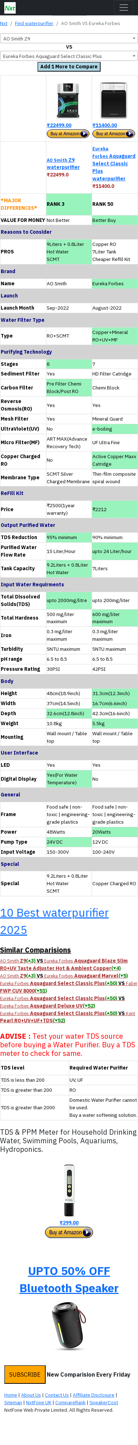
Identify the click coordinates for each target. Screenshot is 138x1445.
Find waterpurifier (34, 23)
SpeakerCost (104, 1402)
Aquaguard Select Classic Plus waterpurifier (114, 164)
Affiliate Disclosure (93, 1395)
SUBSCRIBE (25, 1374)
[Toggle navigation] (124, 7)
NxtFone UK (38, 1402)
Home (10, 1395)
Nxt (3, 23)
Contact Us (57, 1395)
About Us (31, 1395)
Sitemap (13, 1402)
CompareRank (70, 1402)
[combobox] (69, 38)
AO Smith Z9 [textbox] (16, 38)
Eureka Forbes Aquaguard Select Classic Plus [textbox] (52, 56)
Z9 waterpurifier (63, 164)
